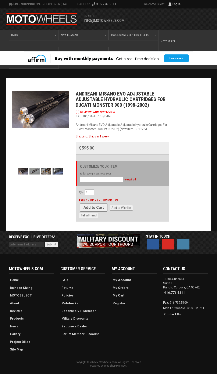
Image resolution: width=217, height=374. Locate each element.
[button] (33, 35)
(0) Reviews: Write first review (95, 112)
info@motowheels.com (104, 20)
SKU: (79, 116)
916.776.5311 (174, 293)
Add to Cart (93, 207)
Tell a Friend (89, 215)
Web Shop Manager (115, 365)
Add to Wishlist (121, 207)
